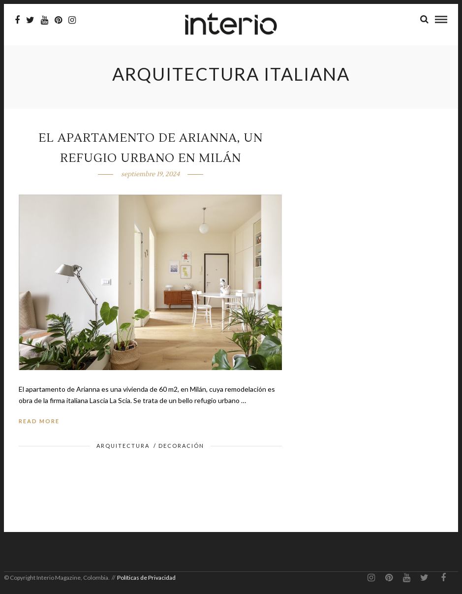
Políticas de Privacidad (146, 577)
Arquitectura (123, 445)
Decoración (181, 445)
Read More (39, 421)
